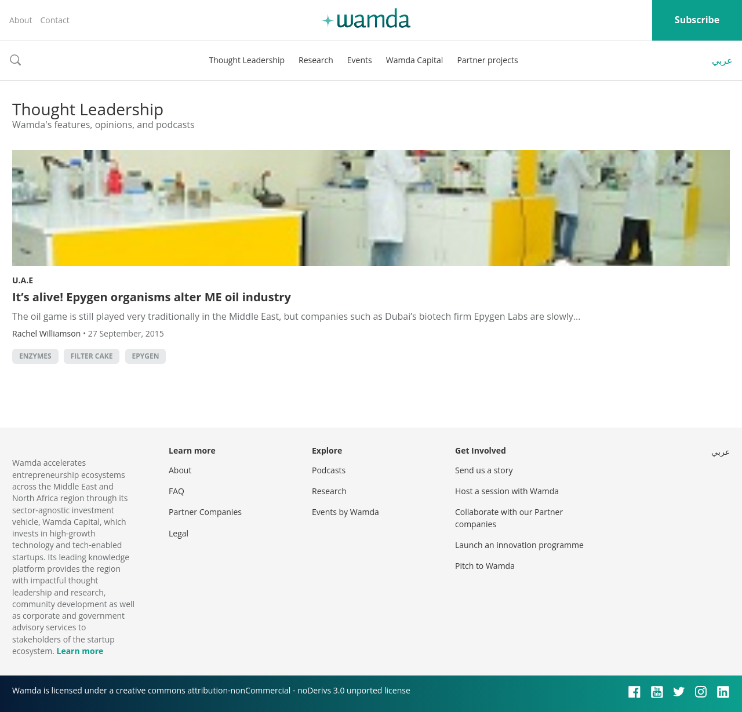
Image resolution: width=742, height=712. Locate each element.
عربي (722, 60)
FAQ (176, 490)
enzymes (35, 356)
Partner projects (487, 59)
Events (359, 59)
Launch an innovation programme (519, 544)
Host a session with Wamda (507, 490)
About (20, 19)
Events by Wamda (345, 511)
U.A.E (22, 280)
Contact (54, 19)
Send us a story (483, 470)
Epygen (145, 356)
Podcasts (328, 470)
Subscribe (697, 19)
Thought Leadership (247, 59)
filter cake (92, 356)
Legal (178, 533)
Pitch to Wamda (485, 565)
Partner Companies (205, 511)
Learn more (79, 650)
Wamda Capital (414, 59)
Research (316, 59)
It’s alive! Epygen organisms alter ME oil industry (151, 297)
